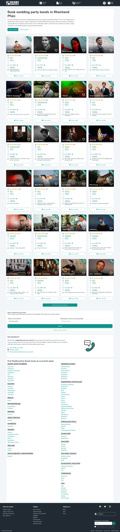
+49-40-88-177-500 (16, 348)
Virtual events (36, 519)
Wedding (35, 515)
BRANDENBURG (14, 404)
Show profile (19, 76)
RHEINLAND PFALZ (68, 421)
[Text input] (103, 523)
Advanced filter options (60, 330)
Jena (62, 480)
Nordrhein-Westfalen (67, 384)
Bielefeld (63, 388)
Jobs (64, 511)
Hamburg (10, 426)
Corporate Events (37, 521)
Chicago (63, 488)
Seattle (63, 496)
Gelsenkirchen (65, 394)
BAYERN (10, 384)
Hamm (63, 398)
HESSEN (10, 429)
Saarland (63, 436)
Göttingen (64, 378)
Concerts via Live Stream (39, 513)
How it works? (24, 29)
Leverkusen (64, 404)
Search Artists (13, 29)
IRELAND (11, 445)
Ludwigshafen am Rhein (68, 430)
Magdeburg (64, 458)
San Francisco (65, 498)
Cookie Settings (115, 531)
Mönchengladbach (66, 406)
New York (64, 490)
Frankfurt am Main (12, 434)
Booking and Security (8, 513)
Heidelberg (10, 372)
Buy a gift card (6, 515)
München (10, 386)
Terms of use (107, 531)
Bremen (9, 414)
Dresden (63, 448)
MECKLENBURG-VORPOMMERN (20, 453)
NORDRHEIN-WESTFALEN (71, 382)
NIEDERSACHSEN (68, 364)
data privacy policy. (109, 528)
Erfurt (62, 478)
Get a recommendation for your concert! (21, 352)
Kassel (9, 438)
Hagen (63, 396)
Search (60, 326)
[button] (110, 3)
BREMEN (10, 411)
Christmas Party (37, 523)
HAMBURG (11, 423)
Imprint (92, 531)
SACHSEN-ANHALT (68, 453)
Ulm (8, 374)
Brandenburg (11, 406)
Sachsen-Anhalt (66, 456)
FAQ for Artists (7, 509)
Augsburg (10, 388)
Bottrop (63, 392)
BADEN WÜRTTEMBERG (17, 364)
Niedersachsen (65, 366)
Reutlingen (10, 380)
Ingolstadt (10, 392)
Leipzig (63, 446)
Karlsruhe (10, 366)
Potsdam (10, 408)
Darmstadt (10, 440)
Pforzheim (10, 378)
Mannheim (10, 368)
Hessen (9, 432)
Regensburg (11, 390)
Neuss (63, 412)
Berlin (9, 400)
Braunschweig (65, 370)
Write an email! (14, 350)
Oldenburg (64, 372)
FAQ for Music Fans (8, 511)
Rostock (9, 456)
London (9, 420)
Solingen (63, 418)
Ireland (9, 448)
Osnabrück (64, 374)
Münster (63, 410)
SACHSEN (65, 441)
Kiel (62, 470)
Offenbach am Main (13, 442)
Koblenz (63, 426)
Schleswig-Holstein (67, 466)
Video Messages (37, 511)
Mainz (62, 428)
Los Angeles (65, 494)
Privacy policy (99, 531)
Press (64, 513)
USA (63, 483)
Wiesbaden (10, 436)
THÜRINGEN (66, 473)
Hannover (64, 368)
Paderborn (64, 416)
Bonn (62, 390)
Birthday (35, 517)
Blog (64, 509)
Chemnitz (64, 450)
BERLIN (10, 398)
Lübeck (63, 468)
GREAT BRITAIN (13, 417)
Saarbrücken (64, 438)
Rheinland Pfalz (65, 424)
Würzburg (10, 394)
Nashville (64, 492)
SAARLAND (65, 433)
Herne (63, 400)
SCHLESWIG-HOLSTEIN (70, 463)
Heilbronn (10, 376)
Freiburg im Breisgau (13, 370)
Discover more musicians (60, 305)
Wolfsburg (64, 376)
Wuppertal (64, 386)
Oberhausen (64, 414)
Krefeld (63, 402)
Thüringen (64, 476)
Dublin (9, 450)
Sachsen (63, 444)
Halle (62, 460)
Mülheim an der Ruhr (67, 408)
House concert (37, 509)
